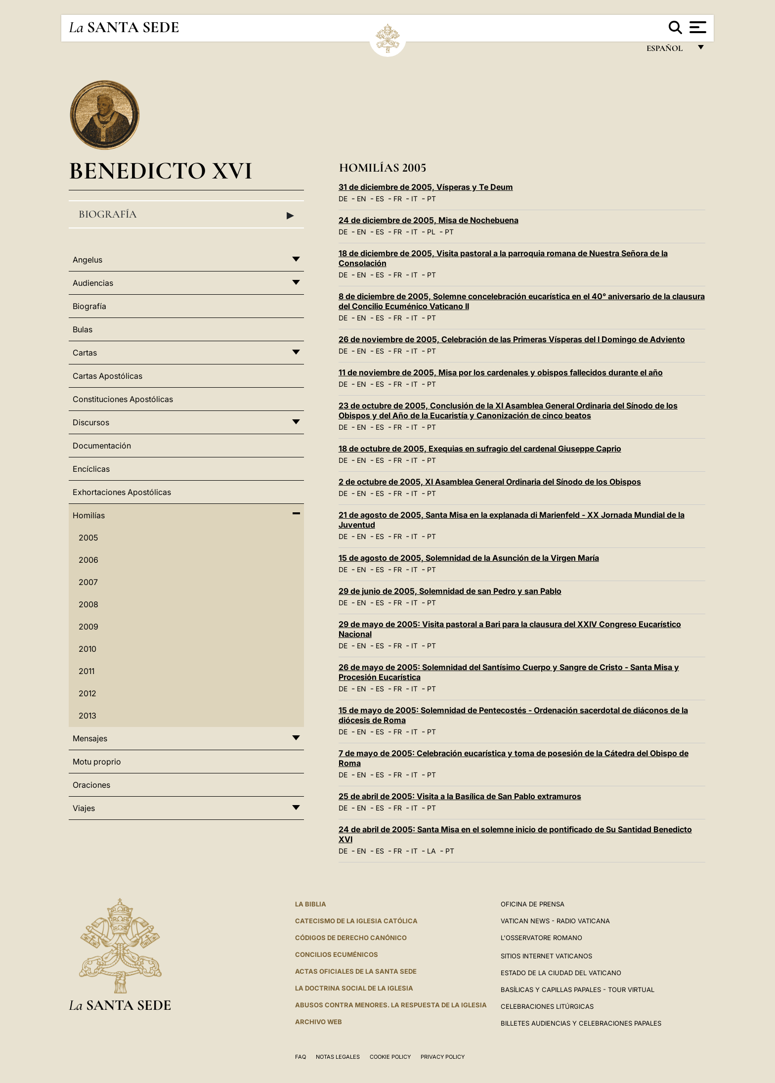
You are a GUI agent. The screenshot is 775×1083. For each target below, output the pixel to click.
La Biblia (310, 904)
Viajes (84, 808)
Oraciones (91, 785)
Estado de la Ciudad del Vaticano (561, 973)
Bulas (82, 329)
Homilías (89, 515)
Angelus (87, 260)
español (668, 50)
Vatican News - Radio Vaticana (555, 921)
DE (343, 198)
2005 (88, 537)
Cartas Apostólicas (107, 376)
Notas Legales (338, 1056)
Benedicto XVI (161, 170)
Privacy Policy (443, 1056)
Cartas (85, 353)
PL (431, 231)
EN (361, 198)
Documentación (102, 446)
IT (414, 198)
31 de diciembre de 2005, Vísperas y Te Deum (426, 187)
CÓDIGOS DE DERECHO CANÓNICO (351, 938)
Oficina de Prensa (532, 904)
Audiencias (93, 283)
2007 (88, 582)
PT (431, 198)
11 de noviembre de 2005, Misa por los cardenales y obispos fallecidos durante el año (501, 372)
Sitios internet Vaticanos (546, 956)
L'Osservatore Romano (541, 938)
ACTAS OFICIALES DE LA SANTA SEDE (356, 971)
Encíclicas (91, 469)
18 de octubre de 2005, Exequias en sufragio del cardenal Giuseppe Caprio (480, 448)
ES (380, 198)
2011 (86, 671)
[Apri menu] (696, 27)
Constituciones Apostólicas (123, 399)
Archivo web (318, 1022)
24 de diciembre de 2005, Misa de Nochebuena (428, 220)
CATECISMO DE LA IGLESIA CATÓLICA (356, 921)
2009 (88, 627)
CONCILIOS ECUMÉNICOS (336, 954)
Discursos (91, 422)
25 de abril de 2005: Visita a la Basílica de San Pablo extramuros (460, 796)
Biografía (186, 215)
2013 (87, 716)
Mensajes (90, 738)
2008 (88, 604)
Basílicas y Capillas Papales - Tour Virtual (577, 989)
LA (431, 851)
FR (397, 198)
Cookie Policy (390, 1056)
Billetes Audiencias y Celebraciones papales (581, 1023)
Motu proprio (97, 762)
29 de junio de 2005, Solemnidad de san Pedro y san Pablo (450, 591)
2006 (88, 560)
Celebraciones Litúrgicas (547, 1006)
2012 (87, 693)
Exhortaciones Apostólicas (122, 492)
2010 (87, 649)
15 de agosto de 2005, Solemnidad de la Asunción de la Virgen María (469, 558)
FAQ (300, 1056)
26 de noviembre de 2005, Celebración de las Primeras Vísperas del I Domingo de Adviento (512, 339)
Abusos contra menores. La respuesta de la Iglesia (391, 1005)
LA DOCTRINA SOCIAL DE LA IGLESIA (354, 988)
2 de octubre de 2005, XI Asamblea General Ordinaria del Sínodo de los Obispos (490, 482)
